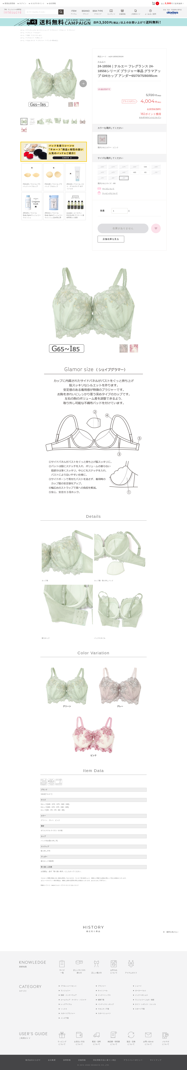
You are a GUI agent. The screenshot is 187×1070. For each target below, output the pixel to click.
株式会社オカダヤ (33, 1060)
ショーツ (138, 986)
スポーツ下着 (140, 1009)
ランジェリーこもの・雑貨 (144, 1000)
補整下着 (101, 1000)
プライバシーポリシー (133, 1060)
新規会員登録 (10, 3)
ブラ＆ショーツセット (69, 986)
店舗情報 (82, 1060)
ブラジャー (102, 986)
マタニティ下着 (103, 1009)
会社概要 (52, 1060)
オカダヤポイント (37, 3)
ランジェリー (65, 991)
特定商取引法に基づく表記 (104, 1060)
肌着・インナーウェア (69, 995)
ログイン (22, 3)
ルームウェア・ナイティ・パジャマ (73, 1000)
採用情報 (67, 1060)
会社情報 (52, 3)
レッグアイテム (66, 1004)
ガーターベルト (140, 991)
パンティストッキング (106, 1004)
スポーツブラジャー (68, 1013)
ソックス (64, 1009)
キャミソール (102, 991)
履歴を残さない (172, 932)
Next (83, 83)
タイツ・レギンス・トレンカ (145, 1004)
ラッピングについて (110, 193)
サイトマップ (156, 1060)
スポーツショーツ (104, 1013)
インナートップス (104, 995)
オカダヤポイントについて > (150, 117)
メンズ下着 (65, 1018)
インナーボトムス (141, 995)
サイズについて (108, 189)
